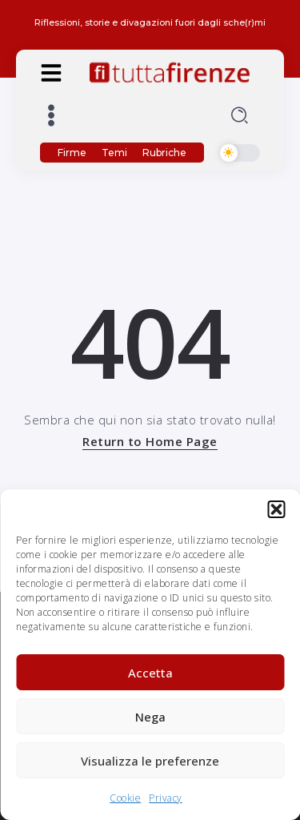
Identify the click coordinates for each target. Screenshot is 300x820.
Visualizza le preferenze (150, 761)
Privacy (165, 798)
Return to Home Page (150, 441)
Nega (150, 717)
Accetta (150, 673)
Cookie (125, 798)
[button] (276, 509)
